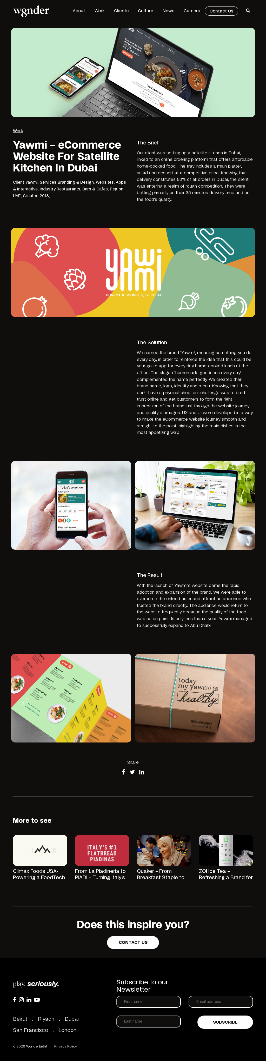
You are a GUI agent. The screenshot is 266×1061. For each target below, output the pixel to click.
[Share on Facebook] (123, 773)
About (79, 11)
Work (100, 11)
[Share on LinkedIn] (142, 773)
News (168, 11)
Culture (145, 11)
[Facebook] (14, 999)
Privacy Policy (65, 1046)
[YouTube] (37, 999)
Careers (192, 11)
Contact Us (221, 11)
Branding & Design (76, 182)
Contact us (133, 942)
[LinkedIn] (28, 999)
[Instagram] (21, 999)
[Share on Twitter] (132, 773)
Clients (121, 11)
